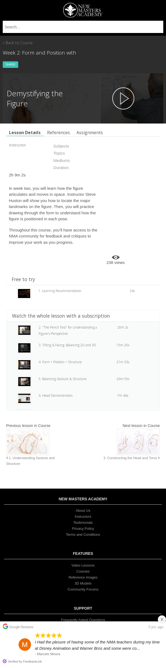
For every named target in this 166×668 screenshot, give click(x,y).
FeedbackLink (32, 661)
